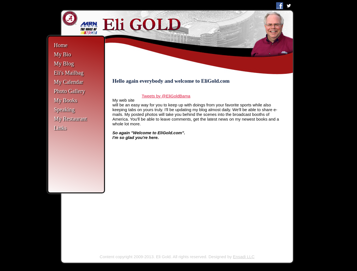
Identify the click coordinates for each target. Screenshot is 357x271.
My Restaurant (70, 119)
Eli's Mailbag (68, 73)
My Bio (62, 54)
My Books (65, 100)
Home (60, 45)
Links (60, 128)
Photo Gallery (69, 91)
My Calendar (68, 82)
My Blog (64, 63)
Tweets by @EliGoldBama (166, 96)
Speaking (64, 109)
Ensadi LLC (244, 256)
